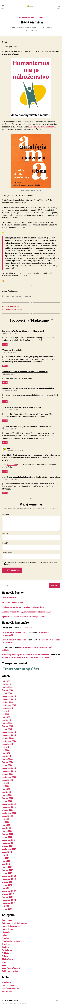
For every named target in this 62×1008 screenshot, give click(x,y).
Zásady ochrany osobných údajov (14, 1004)
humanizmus (9, 296)
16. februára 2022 (46, 27)
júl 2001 (5, 906)
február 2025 (7, 726)
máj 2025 (6, 717)
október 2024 (8, 738)
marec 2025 (7, 723)
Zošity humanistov (10, 971)
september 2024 (9, 741)
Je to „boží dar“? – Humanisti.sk (15, 632)
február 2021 (7, 870)
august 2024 (7, 744)
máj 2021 (6, 861)
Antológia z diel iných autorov (14, 923)
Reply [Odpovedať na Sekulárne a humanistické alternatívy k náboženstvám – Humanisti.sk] (5, 493)
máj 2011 (6, 888)
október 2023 (8, 774)
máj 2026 (6, 681)
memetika (27, 296)
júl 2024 (5, 747)
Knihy (33, 17)
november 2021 (8, 843)
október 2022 (7, 810)
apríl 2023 (6, 792)
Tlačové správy (8, 959)
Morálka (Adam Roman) (12, 941)
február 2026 (7, 690)
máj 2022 (6, 825)
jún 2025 (5, 714)
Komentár (6, 514)
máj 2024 (6, 753)
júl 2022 (5, 819)
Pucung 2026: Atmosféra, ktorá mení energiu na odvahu (25, 657)
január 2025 (7, 729)
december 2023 (9, 768)
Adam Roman (7, 920)
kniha (16, 296)
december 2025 (9, 696)
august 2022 (7, 816)
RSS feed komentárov (11, 988)
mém (21, 296)
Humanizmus (24, 17)
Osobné (39, 17)
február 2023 (7, 798)
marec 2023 (7, 795)
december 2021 (9, 840)
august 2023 (7, 780)
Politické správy (9, 950)
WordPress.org (8, 991)
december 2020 (9, 876)
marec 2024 (7, 759)
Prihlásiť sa (6, 982)
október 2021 (7, 846)
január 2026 (7, 693)
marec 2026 (7, 687)
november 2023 (9, 771)
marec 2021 (7, 867)
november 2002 (9, 900)
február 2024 (7, 762)
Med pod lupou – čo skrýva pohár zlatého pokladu (23, 607)
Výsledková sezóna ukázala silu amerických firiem (23, 616)
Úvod (4, 962)
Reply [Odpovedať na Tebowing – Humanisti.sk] (5, 366)
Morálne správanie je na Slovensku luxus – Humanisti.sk (25, 655)
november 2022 (9, 807)
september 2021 (9, 849)
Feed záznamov (8, 985)
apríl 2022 (6, 828)
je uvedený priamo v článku (26, 27)
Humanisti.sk (13, 1000)
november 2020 (9, 879)
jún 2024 (5, 750)
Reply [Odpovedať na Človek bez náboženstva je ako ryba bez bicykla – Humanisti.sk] (5, 401)
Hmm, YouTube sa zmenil (12, 602)
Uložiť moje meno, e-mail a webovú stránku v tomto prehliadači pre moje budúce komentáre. (30, 563)
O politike (6, 944)
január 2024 (7, 765)
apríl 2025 (6, 720)
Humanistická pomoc (11, 926)
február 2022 (7, 834)
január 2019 (7, 885)
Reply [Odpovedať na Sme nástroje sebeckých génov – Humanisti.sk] (5, 420)
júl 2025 (5, 711)
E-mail (5, 543)
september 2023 (9, 777)
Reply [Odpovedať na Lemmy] (5, 471)
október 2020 (8, 882)
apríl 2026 (6, 684)
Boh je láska (12, 465)
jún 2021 (5, 858)
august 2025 (7, 708)
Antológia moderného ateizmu (42, 127)
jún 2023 (5, 786)
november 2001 (9, 903)
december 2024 (9, 732)
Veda (4, 965)
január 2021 (7, 873)
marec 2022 (7, 831)
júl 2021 (5, 855)
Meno (5, 534)
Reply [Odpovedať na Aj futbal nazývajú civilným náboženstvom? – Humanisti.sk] (5, 442)
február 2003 (8, 897)
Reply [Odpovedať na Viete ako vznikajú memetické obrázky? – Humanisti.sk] (5, 382)
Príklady (5, 953)
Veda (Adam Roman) (11, 968)
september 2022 (9, 813)
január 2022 (7, 837)
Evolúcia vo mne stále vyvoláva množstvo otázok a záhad (26, 612)
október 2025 (8, 702)
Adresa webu (7, 553)
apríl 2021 (6, 864)
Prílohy (5, 956)
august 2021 (7, 852)
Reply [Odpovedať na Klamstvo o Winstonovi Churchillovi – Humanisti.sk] (5, 344)
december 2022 (9, 804)
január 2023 (7, 801)
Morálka (5, 938)
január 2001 (7, 909)
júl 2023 (5, 783)
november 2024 (9, 735)
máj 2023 (6, 789)
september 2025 (9, 705)
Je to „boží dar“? (9, 598)
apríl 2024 (6, 756)
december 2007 (9, 891)
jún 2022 (5, 822)
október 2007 (8, 894)
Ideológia (6, 932)
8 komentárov (32, 30)
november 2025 (9, 699)
